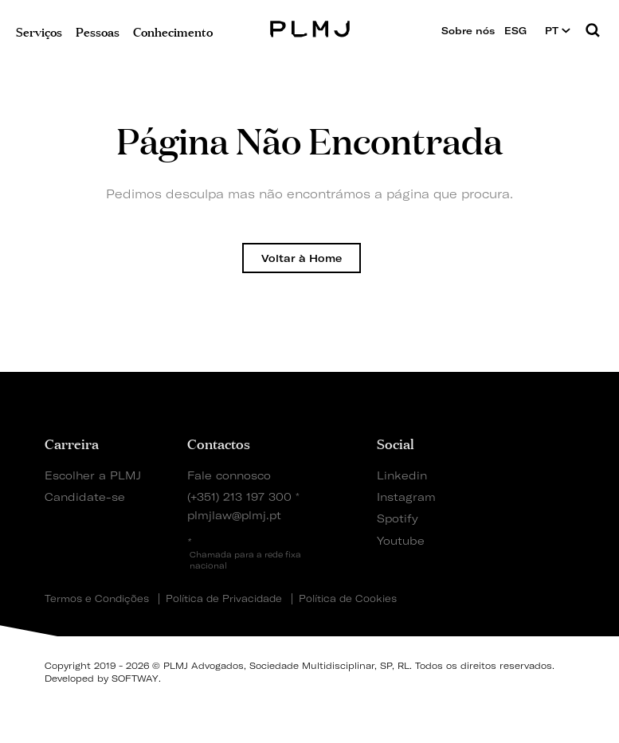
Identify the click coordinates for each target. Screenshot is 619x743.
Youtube (401, 540)
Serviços (39, 31)
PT (557, 30)
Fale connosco (229, 475)
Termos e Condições (97, 598)
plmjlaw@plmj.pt (234, 515)
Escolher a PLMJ (93, 475)
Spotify (397, 518)
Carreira (72, 442)
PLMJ (309, 27)
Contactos (218, 442)
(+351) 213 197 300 (239, 496)
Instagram (404, 496)
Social (395, 442)
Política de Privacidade (224, 598)
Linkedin (402, 475)
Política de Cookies (348, 598)
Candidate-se (85, 496)
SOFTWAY (135, 678)
